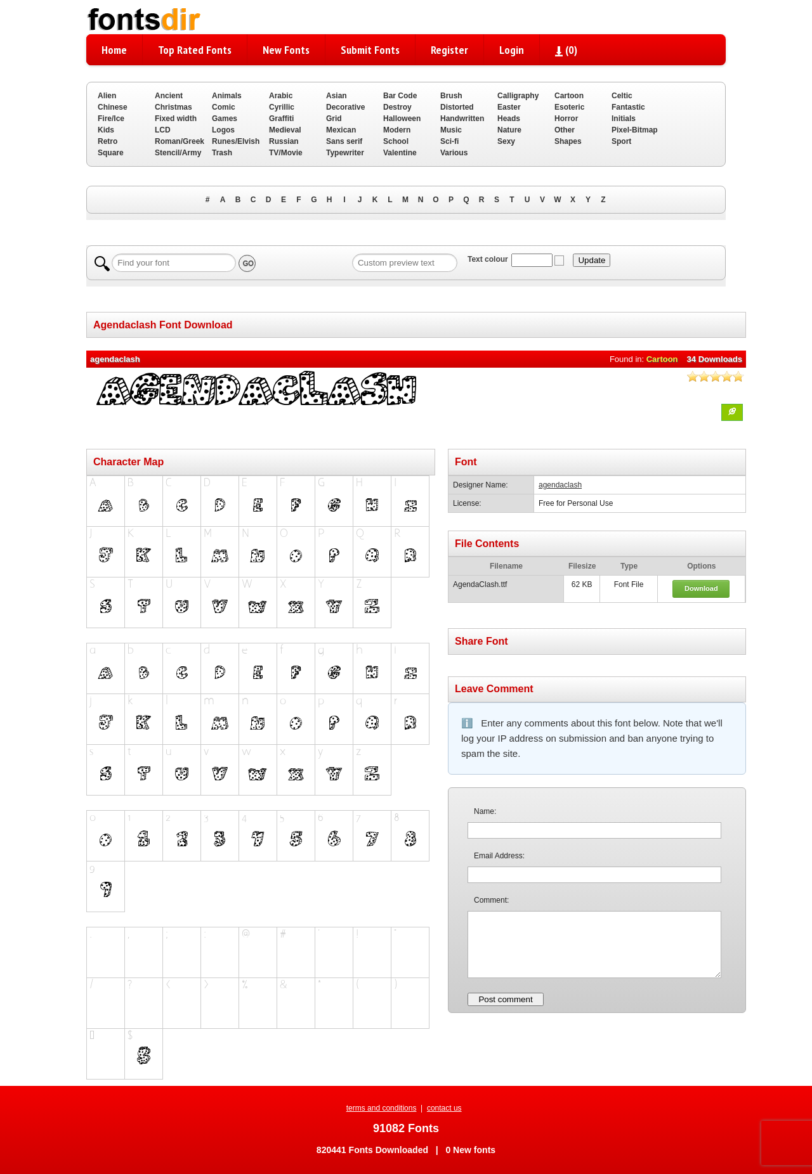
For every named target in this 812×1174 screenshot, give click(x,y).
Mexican (341, 130)
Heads (508, 118)
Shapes (568, 141)
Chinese (113, 107)
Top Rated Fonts (195, 49)
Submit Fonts (370, 49)
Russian (284, 141)
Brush (451, 95)
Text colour (488, 259)
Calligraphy (518, 95)
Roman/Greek (179, 141)
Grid (334, 118)
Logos (223, 130)
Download (701, 588)
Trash (222, 152)
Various (454, 152)
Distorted (457, 107)
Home (114, 49)
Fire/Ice (111, 118)
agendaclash (560, 485)
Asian (336, 95)
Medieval (285, 130)
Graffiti (281, 118)
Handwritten (462, 118)
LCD (163, 130)
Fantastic (628, 107)
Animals (227, 95)
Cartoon (569, 95)
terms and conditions (381, 1108)
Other (564, 130)
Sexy (506, 141)
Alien (107, 95)
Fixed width (176, 118)
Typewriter (345, 152)
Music (451, 130)
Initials (624, 118)
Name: (485, 811)
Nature (509, 130)
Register (449, 49)
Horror (566, 118)
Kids (106, 130)
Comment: (491, 900)
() (566, 49)
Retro (107, 141)
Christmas (173, 107)
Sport (621, 141)
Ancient (169, 95)
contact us (444, 1108)
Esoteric (569, 107)
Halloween (402, 118)
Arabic (280, 95)
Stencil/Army (178, 152)
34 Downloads (714, 359)
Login (511, 49)
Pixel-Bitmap (635, 130)
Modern (396, 130)
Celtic (622, 95)
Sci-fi (449, 141)
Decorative (345, 107)
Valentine (400, 152)
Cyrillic (281, 107)
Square (111, 152)
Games (224, 118)
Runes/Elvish (235, 141)
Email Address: (499, 855)
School (396, 141)
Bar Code (400, 95)
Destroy (397, 107)
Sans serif (344, 141)
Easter (509, 107)
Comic (223, 107)
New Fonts (286, 49)
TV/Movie (286, 152)
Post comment (505, 999)
